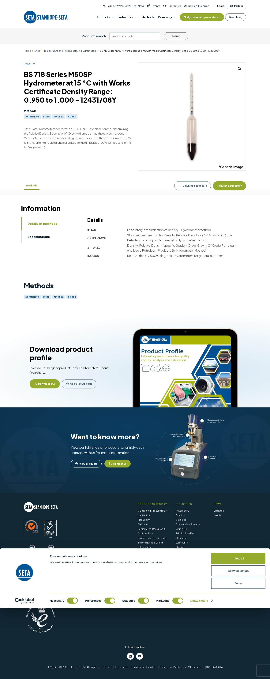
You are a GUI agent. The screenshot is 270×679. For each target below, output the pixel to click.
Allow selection (238, 641)
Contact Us (174, 5)
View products (86, 463)
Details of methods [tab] (42, 224)
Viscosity (143, 556)
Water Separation (148, 560)
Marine (179, 547)
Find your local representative (202, 17)
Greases (181, 538)
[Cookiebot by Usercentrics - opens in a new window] (24, 671)
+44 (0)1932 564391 (119, 5)
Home (27, 50)
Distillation (144, 515)
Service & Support (198, 5)
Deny (238, 654)
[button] (239, 68)
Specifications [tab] (39, 237)
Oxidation (143, 524)
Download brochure (192, 186)
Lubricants (182, 542)
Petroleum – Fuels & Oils (189, 551)
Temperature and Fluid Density (61, 50)
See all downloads (81, 383)
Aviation (180, 515)
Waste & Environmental (189, 556)
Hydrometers (88, 50)
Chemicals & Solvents (188, 524)
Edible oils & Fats (185, 533)
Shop (37, 50)
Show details (199, 671)
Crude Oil (181, 529)
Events (156, 5)
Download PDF (47, 383)
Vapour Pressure (147, 551)
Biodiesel (181, 519)
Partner (236, 5)
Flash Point (144, 519)
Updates (219, 510)
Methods (31, 185)
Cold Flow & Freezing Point (153, 510)
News (141, 5)
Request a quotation (229, 185)
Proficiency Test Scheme (152, 538)
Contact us (117, 463)
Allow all (238, 629)
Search (235, 17)
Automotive (182, 510)
